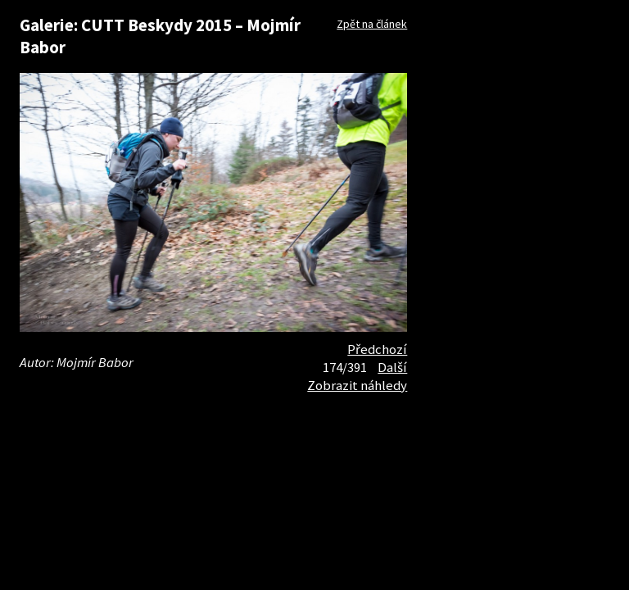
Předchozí (377, 349)
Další (392, 367)
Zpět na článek (372, 23)
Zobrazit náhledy (357, 385)
